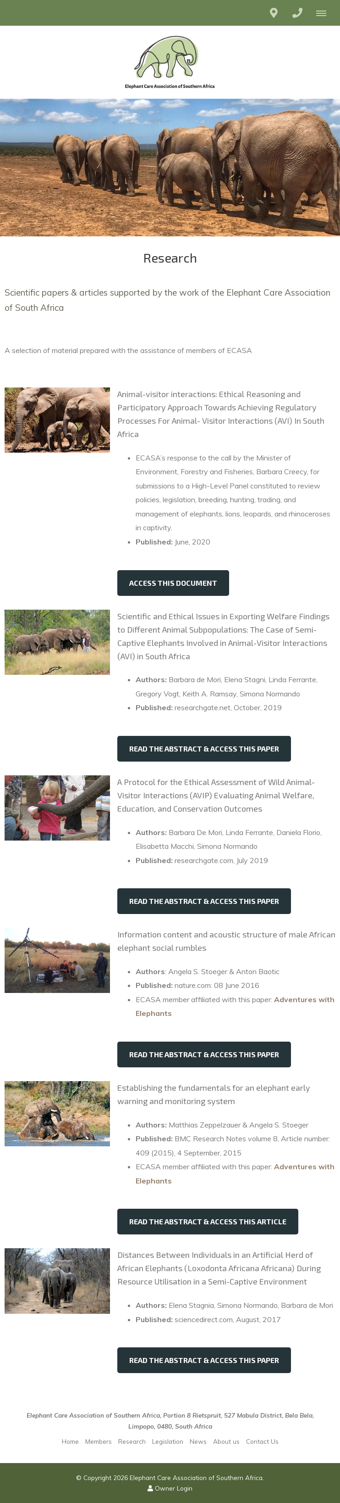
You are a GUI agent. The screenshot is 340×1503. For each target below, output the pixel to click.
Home (70, 1441)
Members (98, 1441)
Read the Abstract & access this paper (204, 748)
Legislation (167, 1441)
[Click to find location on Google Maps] (273, 13)
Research (132, 1441)
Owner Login (170, 1488)
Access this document (173, 582)
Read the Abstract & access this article (207, 1221)
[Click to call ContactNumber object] (297, 13)
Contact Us (262, 1441)
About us (226, 1441)
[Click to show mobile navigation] (324, 13)
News (198, 1441)
